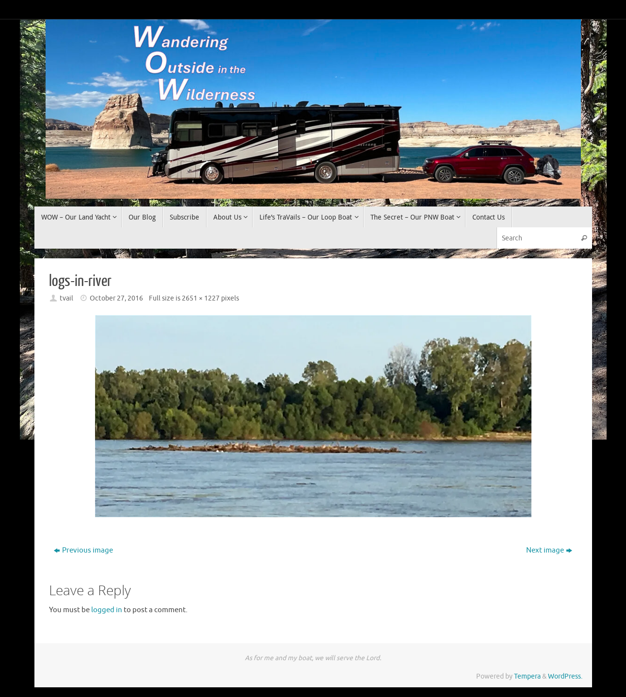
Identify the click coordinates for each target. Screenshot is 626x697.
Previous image (83, 550)
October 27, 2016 (116, 298)
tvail (66, 298)
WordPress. (565, 676)
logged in (106, 610)
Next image (549, 550)
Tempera (527, 676)
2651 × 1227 (201, 298)
